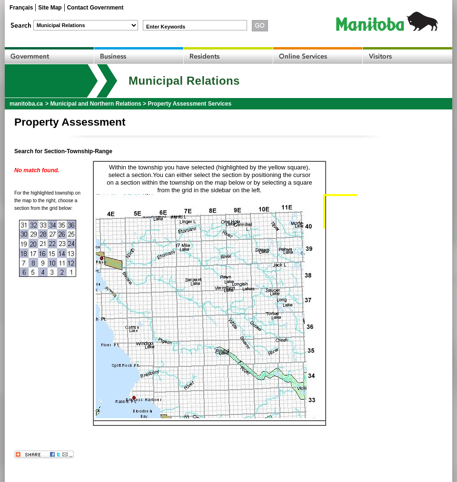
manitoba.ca (26, 103)
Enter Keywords (165, 27)
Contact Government (95, 7)
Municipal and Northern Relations (95, 103)
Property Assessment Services (189, 103)
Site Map (49, 7)
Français (21, 7)
